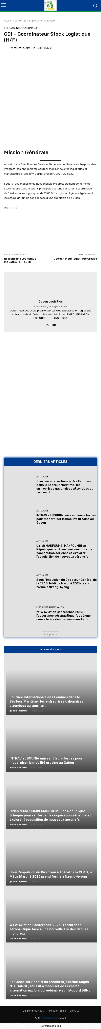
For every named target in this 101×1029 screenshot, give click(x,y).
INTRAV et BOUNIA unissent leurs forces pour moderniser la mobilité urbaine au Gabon (66, 518)
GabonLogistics (51, 1017)
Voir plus (50, 634)
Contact (74, 1010)
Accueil (8, 20)
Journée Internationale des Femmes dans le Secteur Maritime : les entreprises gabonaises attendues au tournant (64, 486)
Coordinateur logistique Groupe (75, 258)
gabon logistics (25, 47)
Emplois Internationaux (42, 20)
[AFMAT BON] (50, 426)
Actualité (42, 477)
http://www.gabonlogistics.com (50, 306)
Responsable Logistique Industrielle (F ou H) (20, 260)
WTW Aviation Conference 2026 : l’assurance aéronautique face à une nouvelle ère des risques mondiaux (63, 615)
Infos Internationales (50, 607)
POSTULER (10, 208)
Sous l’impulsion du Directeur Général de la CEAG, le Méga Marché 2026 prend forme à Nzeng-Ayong (66, 583)
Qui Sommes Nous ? (33, 1010)
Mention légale (57, 1010)
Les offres (20, 20)
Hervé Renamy (18, 767)
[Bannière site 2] (50, 367)
